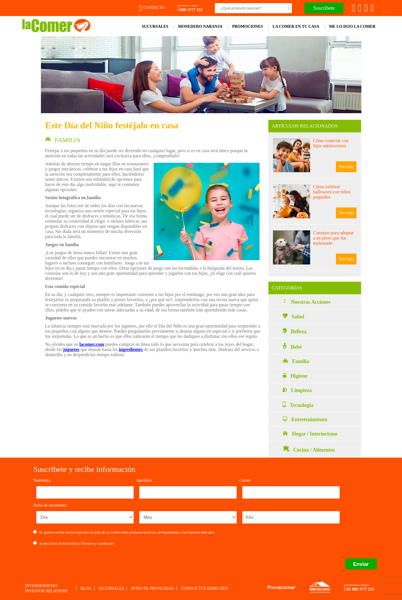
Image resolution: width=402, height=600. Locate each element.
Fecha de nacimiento (50, 505)
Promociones (247, 26)
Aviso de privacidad (152, 588)
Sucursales (155, 26)
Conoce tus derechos (204, 588)
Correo (245, 480)
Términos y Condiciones (97, 544)
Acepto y (73, 544)
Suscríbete (324, 8)
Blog (86, 588)
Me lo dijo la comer (352, 26)
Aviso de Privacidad (63, 544)
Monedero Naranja (200, 26)
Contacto (152, 7)
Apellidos (144, 480)
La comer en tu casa (296, 26)
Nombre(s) (42, 480)
